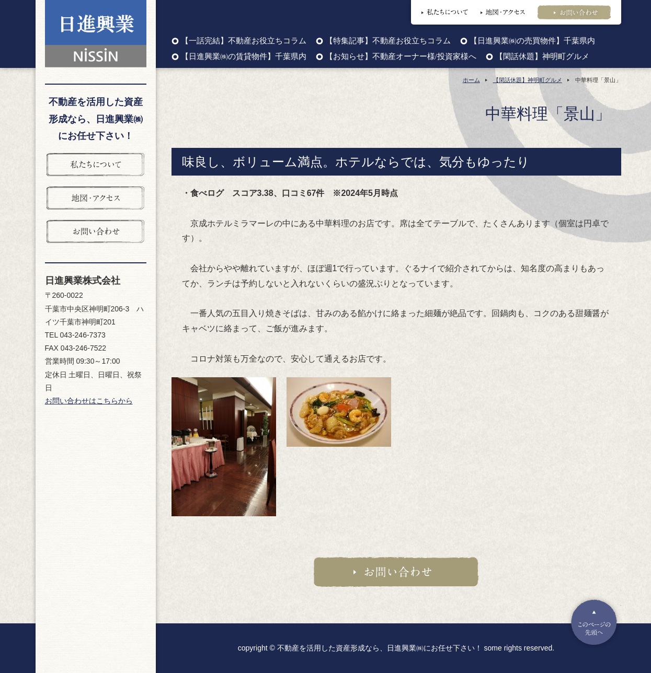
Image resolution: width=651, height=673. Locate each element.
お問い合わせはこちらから (89, 401)
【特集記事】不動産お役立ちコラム (388, 41)
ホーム (471, 80)
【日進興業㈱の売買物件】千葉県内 (532, 41)
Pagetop (594, 622)
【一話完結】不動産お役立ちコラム (243, 41)
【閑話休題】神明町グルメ (542, 57)
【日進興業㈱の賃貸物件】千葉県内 (243, 57)
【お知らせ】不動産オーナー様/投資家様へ (400, 57)
